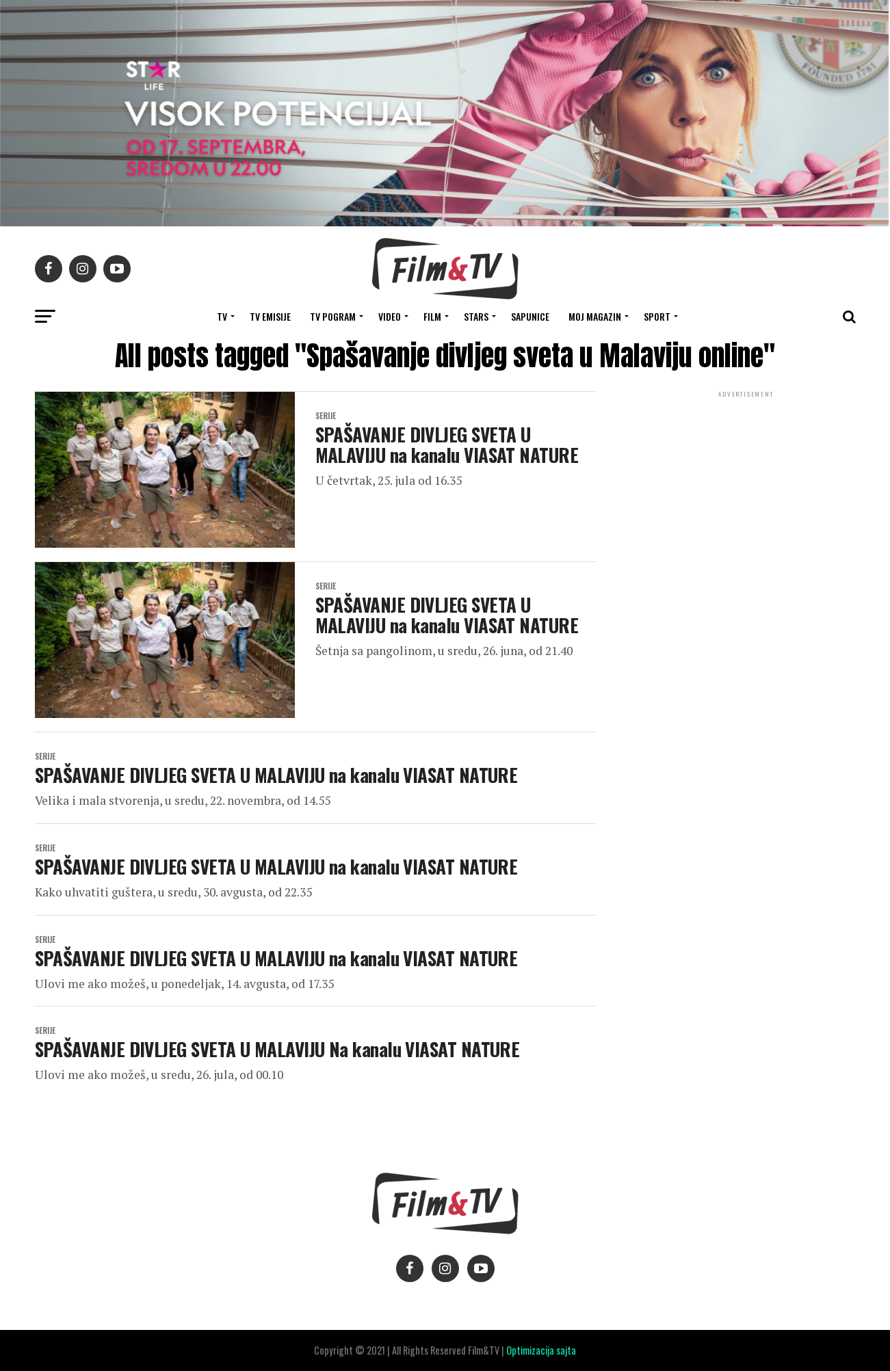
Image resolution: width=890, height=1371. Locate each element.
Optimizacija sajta (541, 1350)
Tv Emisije (270, 316)
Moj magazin (594, 316)
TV (222, 316)
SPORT (657, 316)
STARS (476, 316)
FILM (432, 316)
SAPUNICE (530, 316)
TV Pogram (333, 316)
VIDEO (389, 316)
